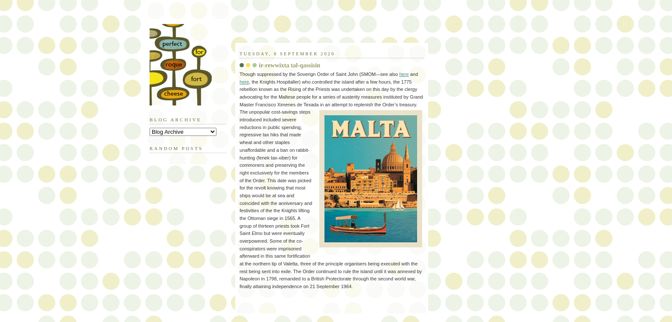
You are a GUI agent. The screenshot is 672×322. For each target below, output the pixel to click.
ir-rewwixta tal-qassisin (289, 65)
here (404, 74)
